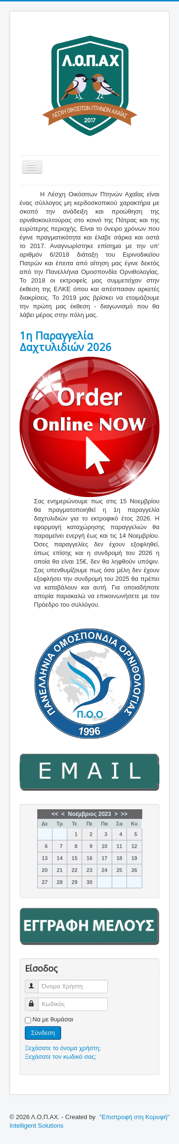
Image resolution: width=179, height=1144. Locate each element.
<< (55, 814)
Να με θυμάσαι (52, 1019)
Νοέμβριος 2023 (89, 814)
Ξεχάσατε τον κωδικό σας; (60, 1056)
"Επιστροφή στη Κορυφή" (134, 1117)
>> (124, 814)
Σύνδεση (43, 1032)
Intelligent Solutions (36, 1125)
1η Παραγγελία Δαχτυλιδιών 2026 (66, 341)
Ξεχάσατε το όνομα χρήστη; (63, 1048)
